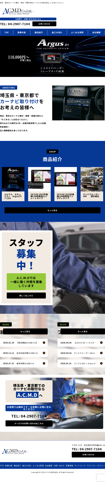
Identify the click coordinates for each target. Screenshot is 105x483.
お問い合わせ (44, 24)
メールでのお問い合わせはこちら (29, 430)
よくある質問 (77, 32)
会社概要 (48, 473)
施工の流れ (57, 32)
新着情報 (69, 473)
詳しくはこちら (26, 297)
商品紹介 (39, 32)
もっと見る (52, 211)
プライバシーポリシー (96, 473)
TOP (6, 32)
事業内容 (21, 32)
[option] (52, 56)
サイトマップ (79, 473)
